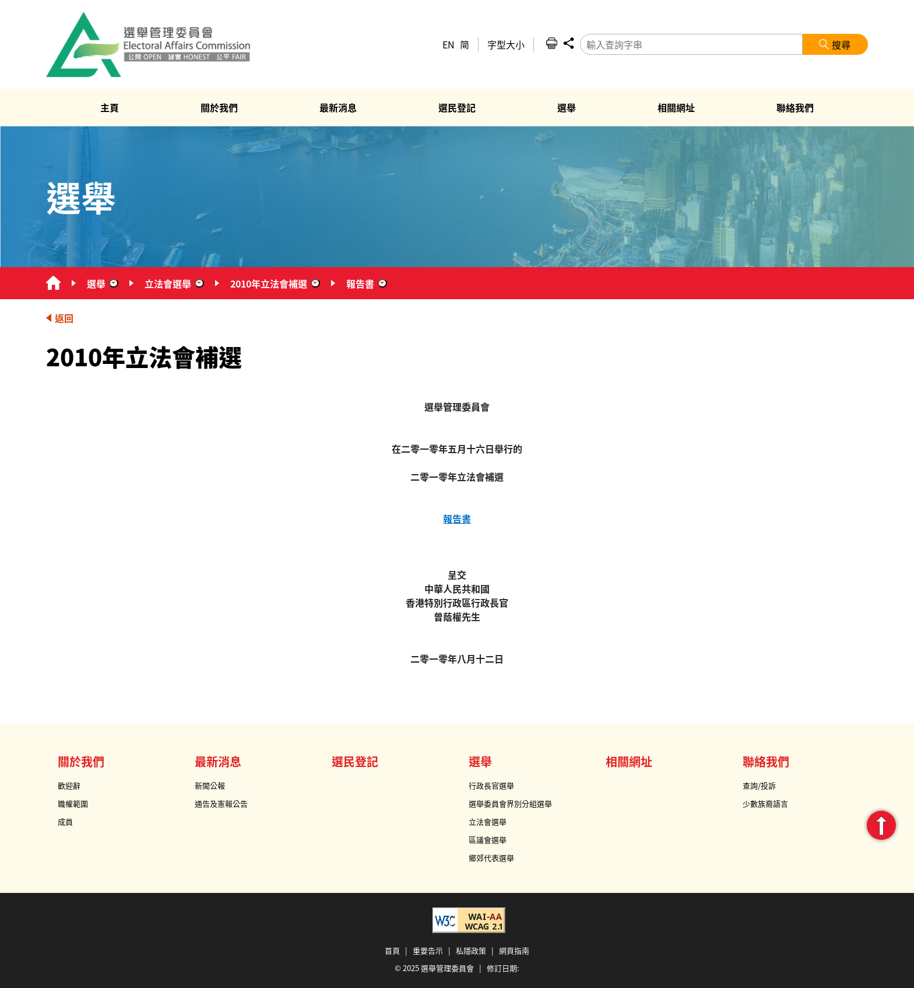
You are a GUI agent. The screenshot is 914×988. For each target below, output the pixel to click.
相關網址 (629, 761)
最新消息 (218, 761)
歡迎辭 (69, 785)
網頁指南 (514, 950)
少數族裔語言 (765, 803)
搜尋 (841, 44)
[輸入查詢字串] (691, 44)
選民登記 (355, 761)
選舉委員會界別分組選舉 (510, 803)
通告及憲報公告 (221, 803)
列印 (551, 43)
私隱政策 (471, 950)
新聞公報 (210, 785)
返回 (64, 318)
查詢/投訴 (759, 785)
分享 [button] (568, 43)
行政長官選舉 (491, 785)
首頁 (392, 950)
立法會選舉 (168, 283)
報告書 (360, 283)
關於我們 (81, 761)
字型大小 (506, 44)
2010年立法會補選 (268, 283)
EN (448, 44)
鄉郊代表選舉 (491, 857)
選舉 (96, 283)
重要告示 (428, 950)
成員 (65, 821)
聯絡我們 (766, 761)
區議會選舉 (488, 839)
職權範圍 (73, 803)
